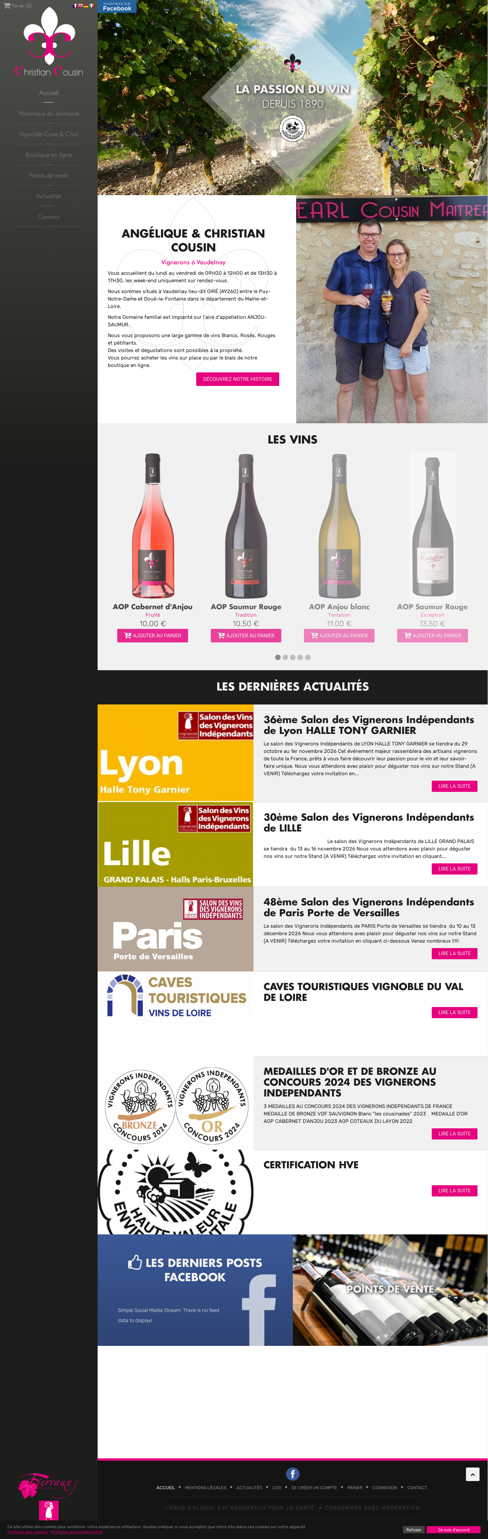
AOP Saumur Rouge (246, 607)
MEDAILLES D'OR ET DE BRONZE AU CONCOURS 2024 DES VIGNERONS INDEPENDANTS (350, 1083)
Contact (49, 216)
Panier (354, 1487)
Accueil (48, 92)
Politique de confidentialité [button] (76, 1532)
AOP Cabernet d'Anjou (152, 607)
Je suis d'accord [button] (453, 1529)
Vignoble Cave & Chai (48, 134)
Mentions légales (205, 1487)
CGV (276, 1487)
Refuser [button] (414, 1529)
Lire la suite (455, 786)
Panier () (17, 5)
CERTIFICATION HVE (311, 1165)
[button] (278, 657)
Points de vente (48, 175)
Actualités (48, 196)
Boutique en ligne (49, 154)
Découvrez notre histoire (237, 379)
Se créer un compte (314, 1487)
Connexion (384, 1487)
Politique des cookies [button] (27, 1532)
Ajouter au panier (152, 635)
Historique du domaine (49, 113)
